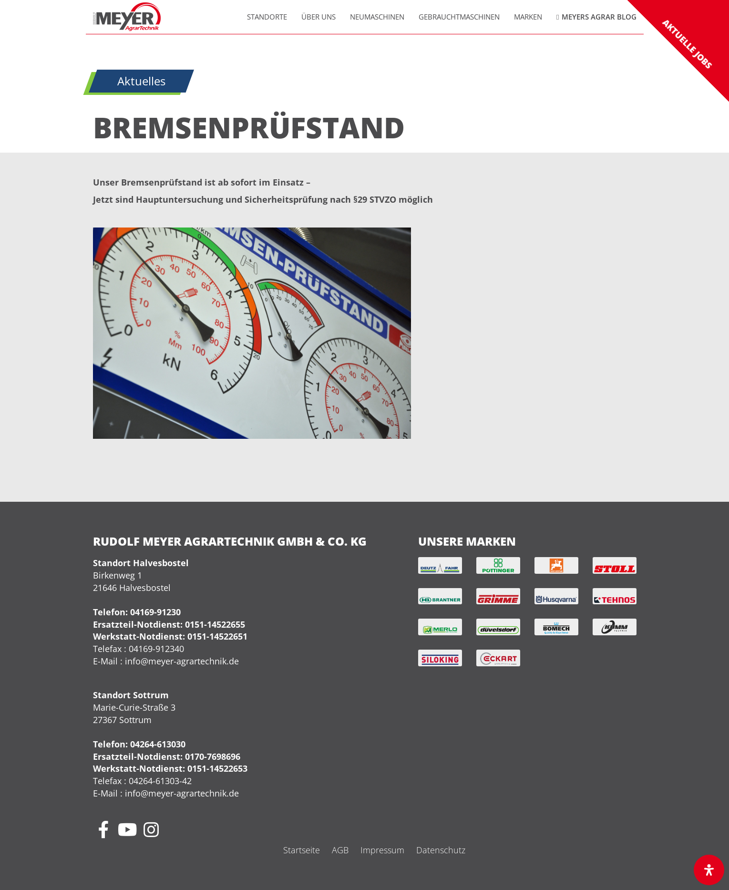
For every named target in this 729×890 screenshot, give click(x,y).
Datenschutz (440, 850)
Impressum (382, 850)
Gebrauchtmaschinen (459, 16)
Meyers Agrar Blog (599, 16)
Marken (528, 16)
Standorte (267, 16)
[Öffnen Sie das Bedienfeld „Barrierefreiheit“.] (709, 870)
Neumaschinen (377, 16)
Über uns (318, 16)
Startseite (301, 850)
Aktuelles (141, 81)
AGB (340, 850)
